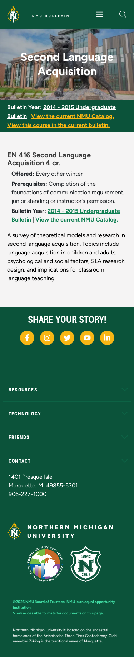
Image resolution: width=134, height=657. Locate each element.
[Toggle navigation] (100, 14)
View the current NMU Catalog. (72, 116)
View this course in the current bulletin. (58, 125)
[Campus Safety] (88, 563)
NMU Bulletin (51, 16)
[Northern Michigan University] (13, 14)
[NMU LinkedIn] (107, 338)
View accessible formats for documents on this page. (58, 613)
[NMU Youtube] (87, 338)
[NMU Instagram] (47, 338)
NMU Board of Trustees (45, 601)
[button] (122, 14)
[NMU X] (67, 338)
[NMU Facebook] (27, 338)
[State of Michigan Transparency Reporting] (48, 563)
